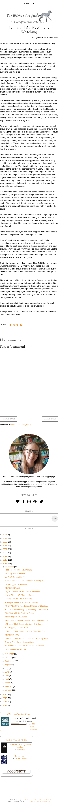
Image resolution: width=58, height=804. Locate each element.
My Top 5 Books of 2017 (15, 577)
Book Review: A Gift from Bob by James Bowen (24, 646)
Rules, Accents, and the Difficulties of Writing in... (25, 581)
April (7, 679)
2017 (5, 563)
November (9, 654)
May (7, 675)
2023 (5, 542)
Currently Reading (16, 740)
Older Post (50, 419)
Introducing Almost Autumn (16, 617)
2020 (5, 553)
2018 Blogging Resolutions (16, 584)
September (10, 661)
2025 (5, 535)
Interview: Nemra (12, 635)
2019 (5, 556)
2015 (5, 698)
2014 (5, 702)
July (7, 668)
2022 (5, 545)
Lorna (14, 718)
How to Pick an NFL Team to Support (20, 595)
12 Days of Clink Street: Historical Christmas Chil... (25, 631)
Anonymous (21, 749)
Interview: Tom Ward (13, 588)
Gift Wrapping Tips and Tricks (17, 628)
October (8, 658)
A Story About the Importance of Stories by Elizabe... (26, 606)
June (7, 672)
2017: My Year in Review (15, 573)
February (9, 686)
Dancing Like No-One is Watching (18, 599)
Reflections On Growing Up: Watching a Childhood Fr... (27, 609)
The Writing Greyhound (36, 800)
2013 (5, 705)
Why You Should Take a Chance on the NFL (23, 591)
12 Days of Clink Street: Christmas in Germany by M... (27, 639)
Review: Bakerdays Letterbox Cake (19, 642)
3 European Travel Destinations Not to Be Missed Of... (27, 620)
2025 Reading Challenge (19, 714)
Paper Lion (19, 756)
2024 (5, 538)
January (8, 690)
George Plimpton (21, 758)
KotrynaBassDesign (38, 801)
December (9, 567)
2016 (5, 694)
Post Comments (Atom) (21, 425)
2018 (5, 560)
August (8, 665)
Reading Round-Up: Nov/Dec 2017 (19, 570)
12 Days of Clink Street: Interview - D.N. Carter (24, 624)
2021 (5, 549)
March (8, 683)
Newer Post (8, 419)
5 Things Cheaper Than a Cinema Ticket (21, 602)
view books (33, 729)
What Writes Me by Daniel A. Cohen (19, 613)
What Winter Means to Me (15, 649)
